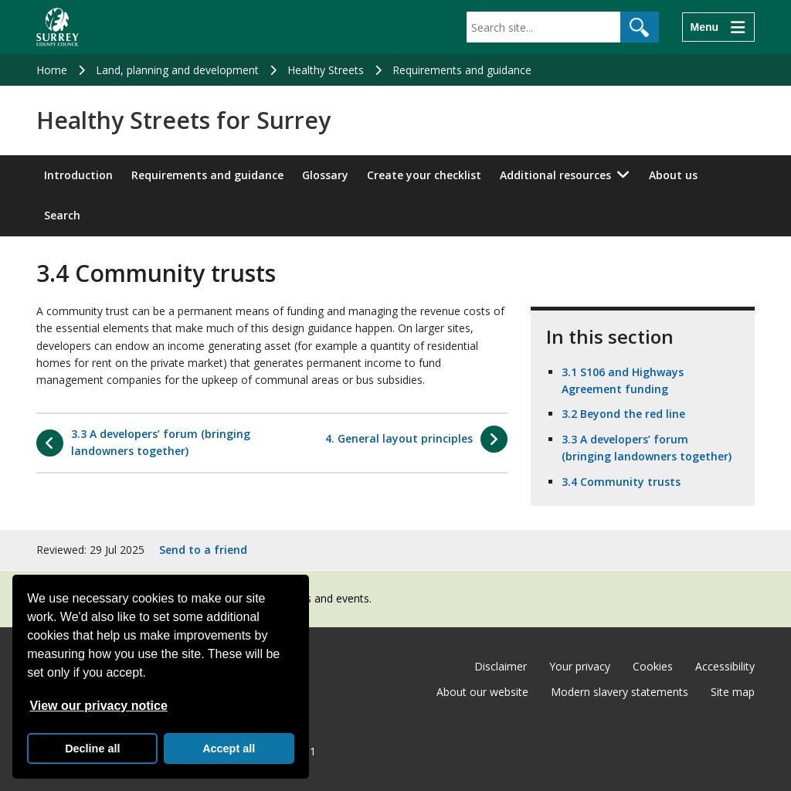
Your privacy (579, 666)
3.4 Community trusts (621, 481)
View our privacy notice (98, 705)
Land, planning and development (177, 70)
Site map (733, 691)
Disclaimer (500, 666)
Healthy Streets (325, 70)
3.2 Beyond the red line (623, 413)
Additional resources (555, 175)
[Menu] (718, 27)
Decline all (92, 748)
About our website (482, 691)
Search (62, 215)
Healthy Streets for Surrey (183, 120)
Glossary (325, 175)
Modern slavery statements (619, 691)
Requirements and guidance (461, 70)
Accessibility (725, 666)
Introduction (78, 175)
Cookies (653, 666)
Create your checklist (424, 175)
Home (51, 70)
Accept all (228, 748)
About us (673, 175)
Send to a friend (203, 549)
